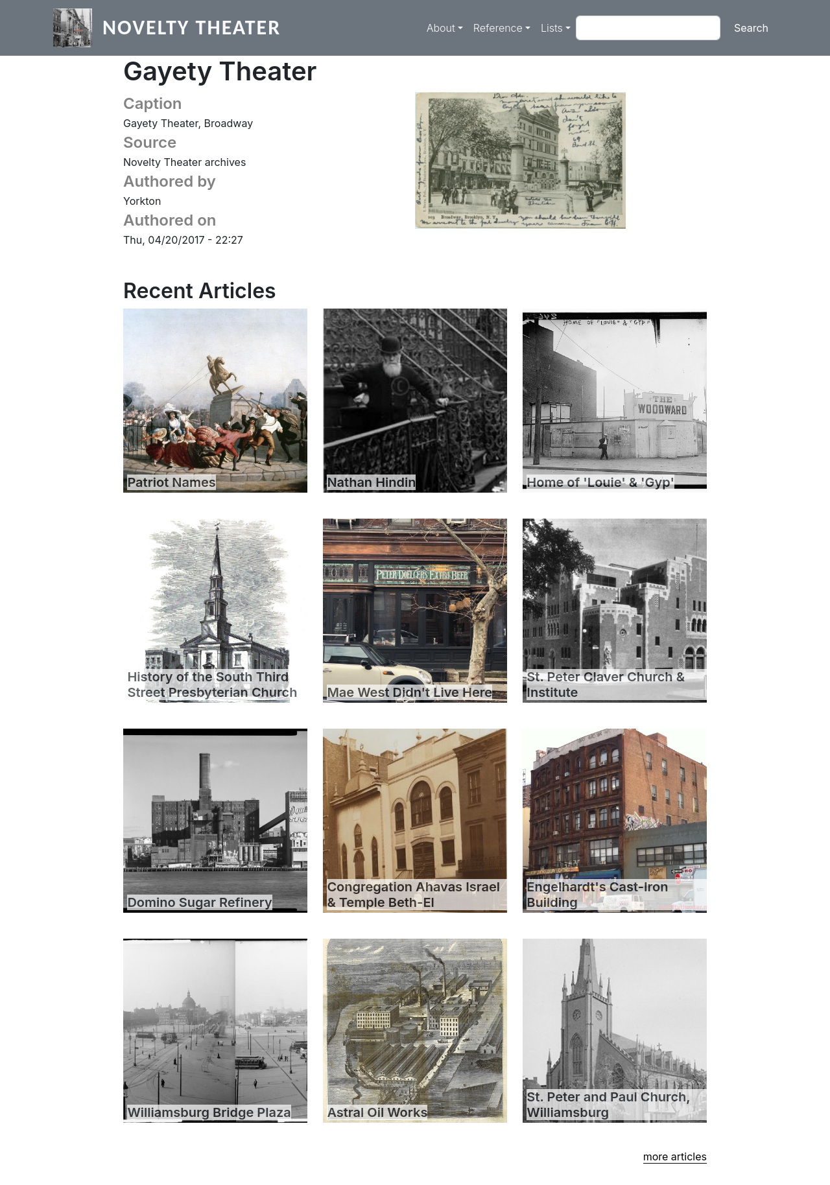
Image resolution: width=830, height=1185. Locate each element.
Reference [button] (498, 27)
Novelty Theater (191, 27)
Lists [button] (552, 27)
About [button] (441, 27)
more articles (675, 1156)
